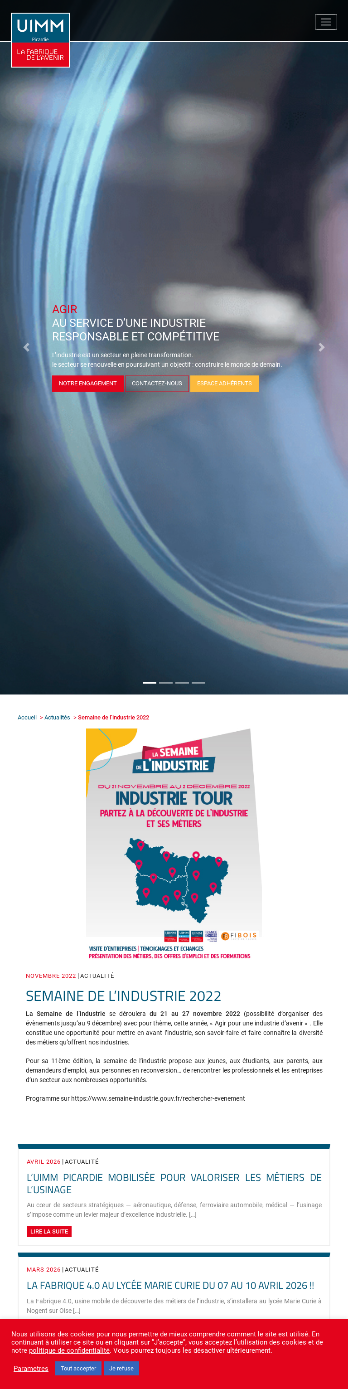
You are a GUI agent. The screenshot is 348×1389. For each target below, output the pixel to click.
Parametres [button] (31, 1369)
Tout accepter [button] (78, 1368)
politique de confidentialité (69, 1350)
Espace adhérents (224, 382)
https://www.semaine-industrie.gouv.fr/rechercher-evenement (158, 1098)
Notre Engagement (88, 382)
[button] (26, 347)
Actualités (57, 717)
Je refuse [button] (121, 1368)
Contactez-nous (157, 382)
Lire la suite (49, 1231)
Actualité (97, 975)
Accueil (27, 717)
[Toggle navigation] (326, 22)
